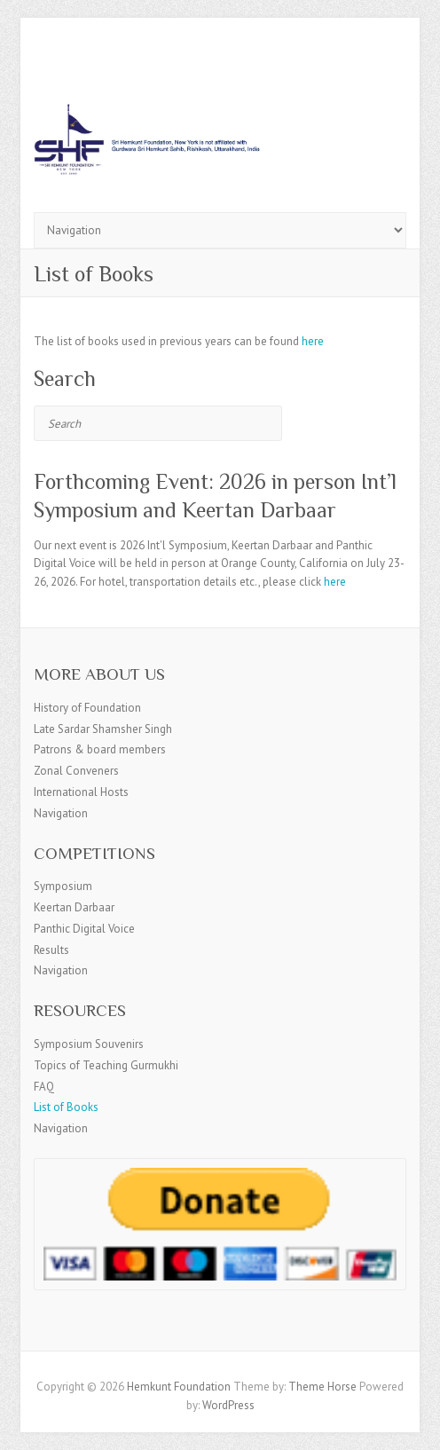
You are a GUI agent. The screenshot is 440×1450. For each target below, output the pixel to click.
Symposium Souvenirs (89, 1044)
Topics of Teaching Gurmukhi (106, 1065)
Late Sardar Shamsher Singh (103, 729)
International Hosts (81, 792)
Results (51, 949)
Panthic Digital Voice (84, 928)
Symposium (63, 886)
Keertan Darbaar (74, 907)
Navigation (61, 813)
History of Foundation (87, 707)
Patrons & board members (100, 749)
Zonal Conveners (76, 770)
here (313, 341)
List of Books (66, 1107)
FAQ (44, 1086)
